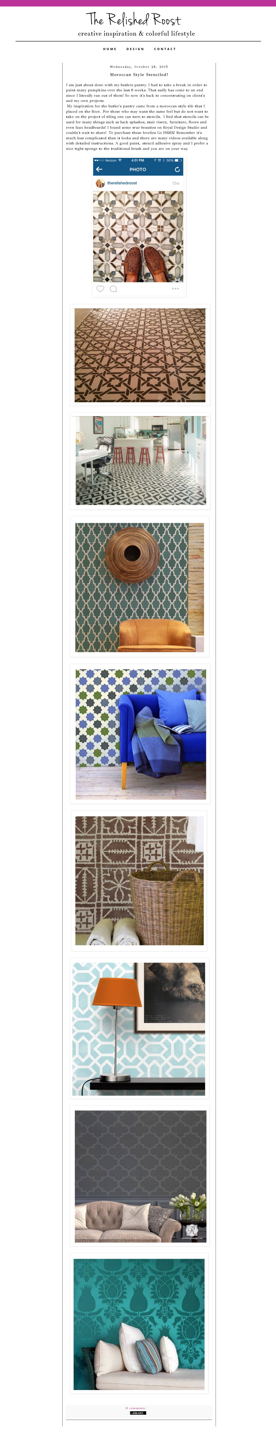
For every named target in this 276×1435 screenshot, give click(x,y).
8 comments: (136, 1408)
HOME (110, 49)
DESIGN (136, 49)
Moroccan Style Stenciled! (139, 74)
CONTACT (165, 49)
